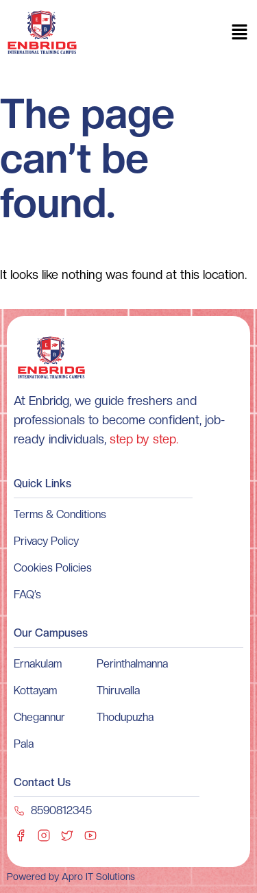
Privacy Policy (46, 541)
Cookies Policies (53, 567)
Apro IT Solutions (97, 876)
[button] (240, 33)
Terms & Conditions (60, 514)
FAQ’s (27, 594)
